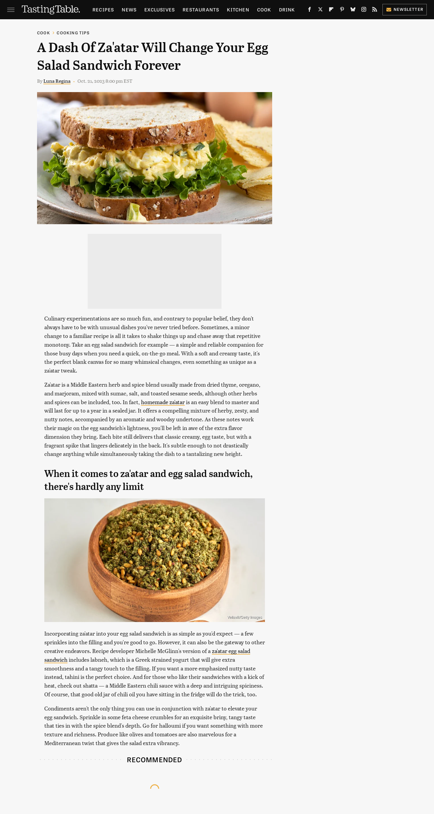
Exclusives (159, 9)
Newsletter (404, 9)
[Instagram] (364, 10)
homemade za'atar (163, 402)
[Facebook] (310, 10)
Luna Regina (57, 80)
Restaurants (201, 9)
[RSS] (375, 10)
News (129, 9)
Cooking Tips (73, 33)
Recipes (103, 9)
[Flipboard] (331, 10)
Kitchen (238, 9)
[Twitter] (320, 10)
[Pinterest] (342, 10)
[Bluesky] (353, 10)
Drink (287, 9)
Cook (264, 9)
